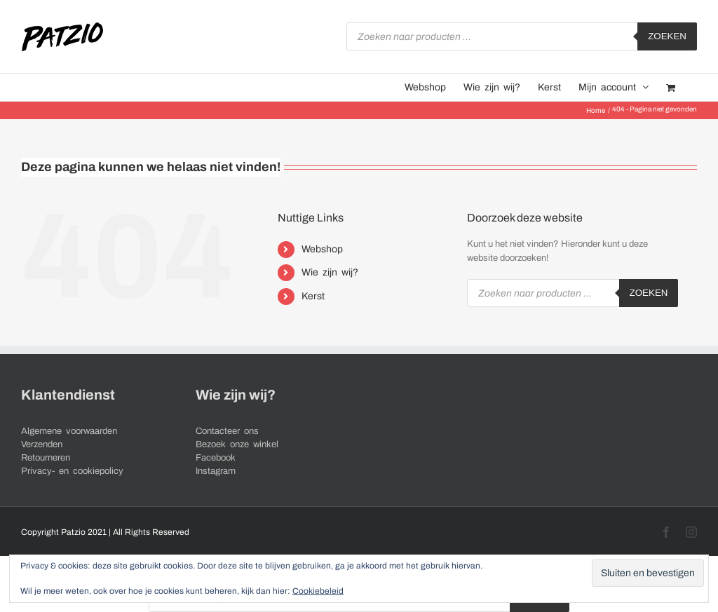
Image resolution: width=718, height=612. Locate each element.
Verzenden (41, 444)
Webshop (322, 249)
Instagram (216, 471)
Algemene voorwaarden (69, 431)
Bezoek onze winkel (237, 444)
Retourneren (45, 458)
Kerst (313, 296)
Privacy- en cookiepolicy (72, 471)
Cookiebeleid (318, 591)
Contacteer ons (227, 431)
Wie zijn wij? (330, 272)
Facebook (216, 458)
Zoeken (667, 36)
